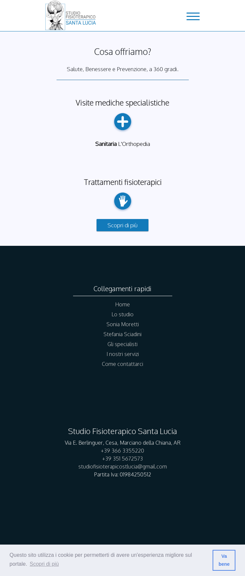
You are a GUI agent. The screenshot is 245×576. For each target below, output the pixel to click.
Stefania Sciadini (122, 334)
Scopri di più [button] (44, 564)
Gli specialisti (122, 344)
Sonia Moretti (122, 324)
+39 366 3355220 (122, 450)
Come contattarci (122, 364)
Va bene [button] (224, 560)
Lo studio (122, 314)
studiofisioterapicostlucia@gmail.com (122, 466)
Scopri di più (122, 225)
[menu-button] (193, 17)
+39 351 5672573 (122, 458)
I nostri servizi (122, 354)
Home (122, 304)
